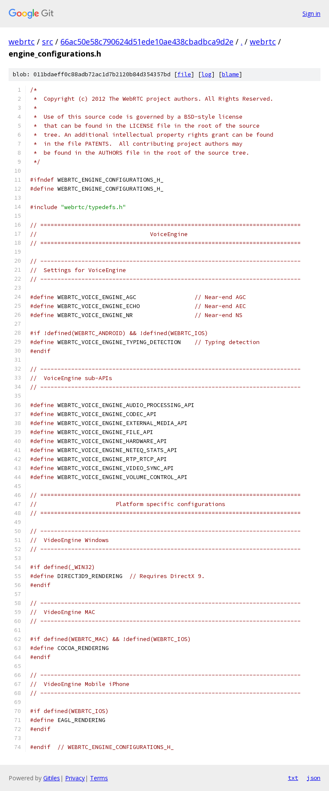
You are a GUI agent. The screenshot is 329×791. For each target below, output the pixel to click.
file (184, 74)
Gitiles (51, 778)
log (206, 74)
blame (230, 74)
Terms (99, 778)
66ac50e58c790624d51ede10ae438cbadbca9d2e (146, 41)
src (47, 41)
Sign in (311, 13)
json (313, 778)
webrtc (22, 41)
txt (293, 778)
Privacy (75, 778)
